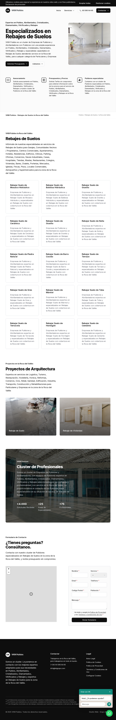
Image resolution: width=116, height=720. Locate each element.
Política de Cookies (93, 662)
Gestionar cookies (103, 3)
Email (74, 581)
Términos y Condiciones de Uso (90, 615)
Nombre (75, 571)
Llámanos (38, 64)
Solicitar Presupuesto (17, 64)
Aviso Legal (90, 658)
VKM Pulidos (14, 10)
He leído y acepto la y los (90, 613)
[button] (31, 594)
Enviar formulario (89, 620)
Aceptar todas (84, 3)
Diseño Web (93, 712)
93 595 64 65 (86, 10)
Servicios (69, 10)
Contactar (103, 10)
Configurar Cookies (93, 676)
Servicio (94, 571)
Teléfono (95, 581)
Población (95, 590)
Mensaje (76, 600)
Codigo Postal (78, 590)
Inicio (58, 10)
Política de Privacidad (98, 612)
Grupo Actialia (105, 712)
